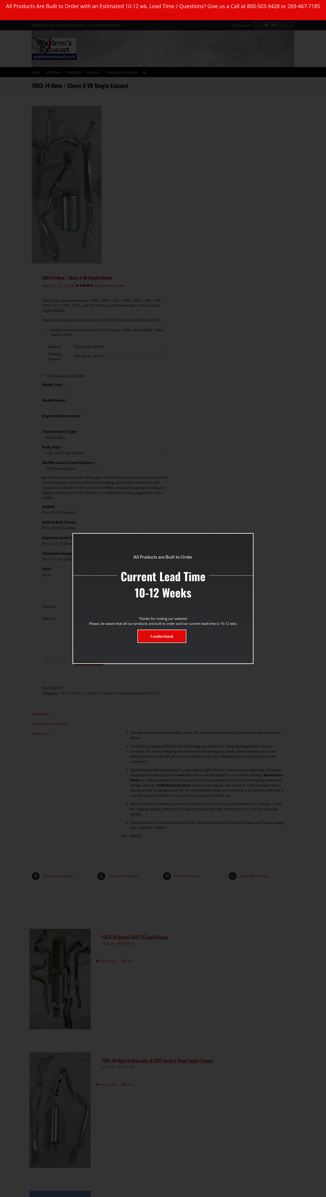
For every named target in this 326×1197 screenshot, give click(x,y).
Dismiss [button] (163, 14)
